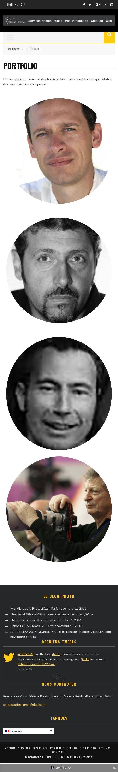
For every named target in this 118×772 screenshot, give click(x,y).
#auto (56, 654)
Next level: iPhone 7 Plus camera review (38, 614)
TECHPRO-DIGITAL (53, 757)
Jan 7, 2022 (25, 669)
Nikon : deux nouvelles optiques (32, 620)
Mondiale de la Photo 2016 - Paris (34, 608)
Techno (72, 748)
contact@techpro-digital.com (24, 704)
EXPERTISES (40, 748)
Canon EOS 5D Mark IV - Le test (33, 626)
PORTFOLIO (57, 748)
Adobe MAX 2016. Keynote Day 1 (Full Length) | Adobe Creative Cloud (60, 631)
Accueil (10, 748)
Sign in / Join (16, 4)
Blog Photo (88, 748)
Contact (58, 752)
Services (24, 748)
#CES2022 (25, 654)
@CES (85, 659)
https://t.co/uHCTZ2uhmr (36, 664)
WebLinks (105, 748)
